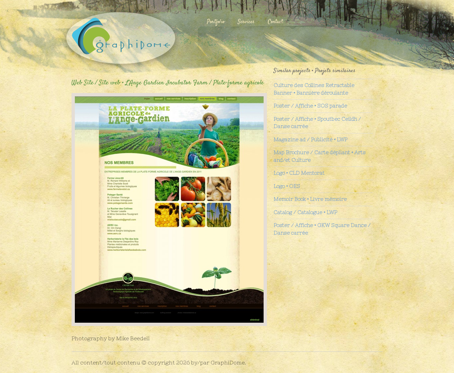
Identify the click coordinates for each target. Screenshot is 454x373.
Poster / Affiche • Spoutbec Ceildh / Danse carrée (317, 122)
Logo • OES (287, 186)
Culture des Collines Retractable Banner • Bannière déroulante (314, 89)
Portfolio (216, 22)
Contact (275, 22)
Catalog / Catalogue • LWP (305, 212)
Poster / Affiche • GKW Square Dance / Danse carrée (322, 229)
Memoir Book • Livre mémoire (310, 199)
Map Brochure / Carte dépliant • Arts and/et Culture (320, 156)
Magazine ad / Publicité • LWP (310, 139)
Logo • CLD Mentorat (299, 173)
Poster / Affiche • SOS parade (310, 106)
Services (246, 22)
